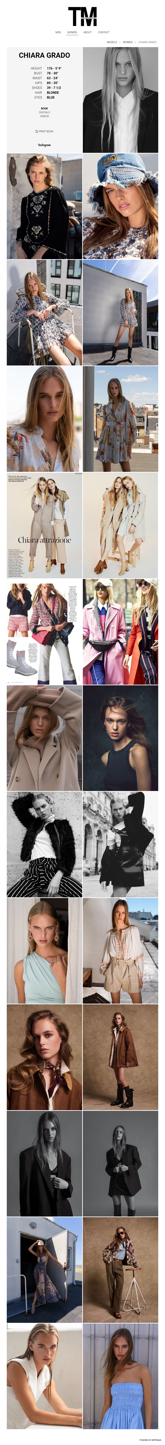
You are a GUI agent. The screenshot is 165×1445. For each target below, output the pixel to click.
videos (44, 116)
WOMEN (72, 32)
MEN (58, 32)
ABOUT (87, 32)
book (44, 108)
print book (44, 131)
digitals (44, 112)
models (112, 42)
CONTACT (104, 32)
